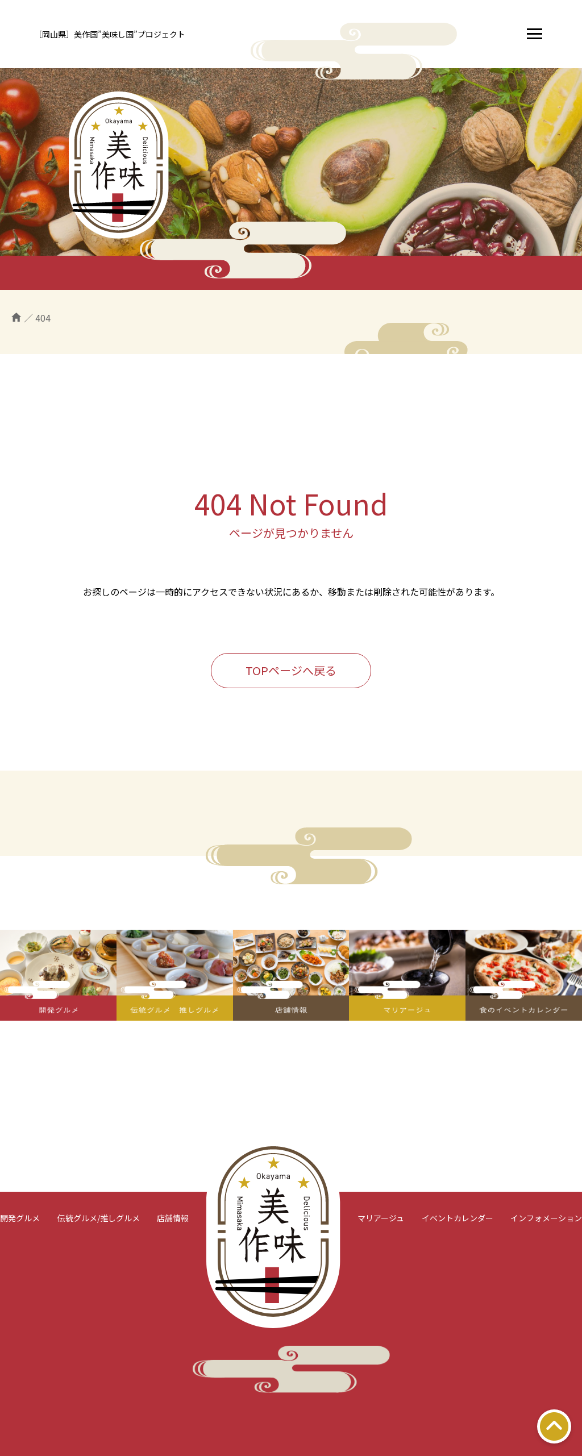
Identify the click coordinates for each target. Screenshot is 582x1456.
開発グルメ (20, 1218)
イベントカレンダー (457, 1218)
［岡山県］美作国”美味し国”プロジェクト (109, 34)
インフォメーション (546, 1218)
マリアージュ (380, 1218)
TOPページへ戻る (291, 670)
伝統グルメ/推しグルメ (98, 1218)
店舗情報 (173, 1218)
